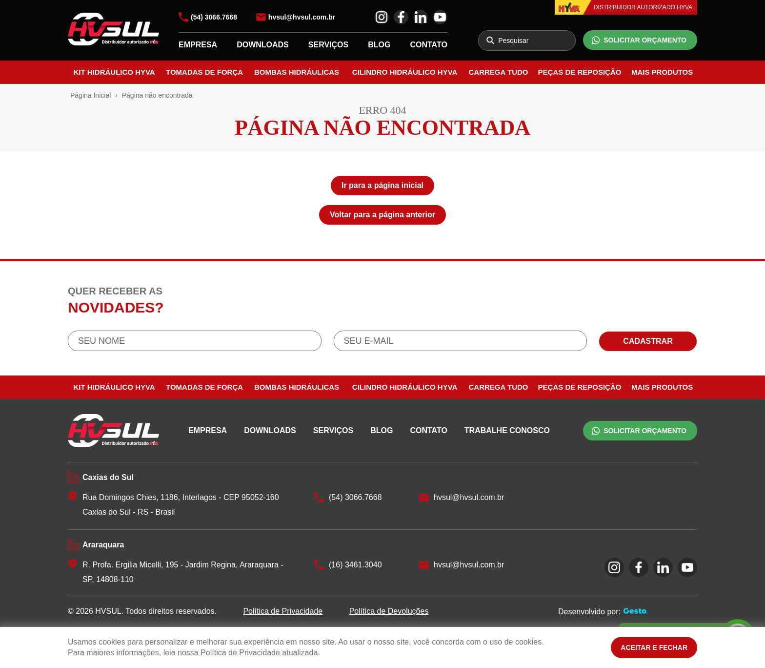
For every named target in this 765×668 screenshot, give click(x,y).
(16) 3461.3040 (355, 565)
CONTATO (428, 45)
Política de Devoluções (389, 611)
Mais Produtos (662, 72)
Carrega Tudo (498, 72)
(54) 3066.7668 (214, 17)
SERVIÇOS (328, 45)
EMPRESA (198, 45)
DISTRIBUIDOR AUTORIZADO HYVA (643, 7)
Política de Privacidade (282, 611)
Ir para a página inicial (382, 185)
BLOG (379, 45)
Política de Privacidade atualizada (259, 652)
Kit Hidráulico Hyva (114, 72)
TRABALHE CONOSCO (507, 430)
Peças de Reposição (580, 72)
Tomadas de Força (204, 72)
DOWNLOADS (263, 45)
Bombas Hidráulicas (296, 72)
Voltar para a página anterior (382, 214)
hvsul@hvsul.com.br (301, 17)
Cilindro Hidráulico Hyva (405, 72)
